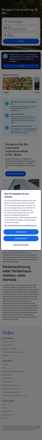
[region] (21, 220)
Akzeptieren (21, 232)
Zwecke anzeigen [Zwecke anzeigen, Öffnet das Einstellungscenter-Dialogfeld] (21, 245)
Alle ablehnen (21, 238)
